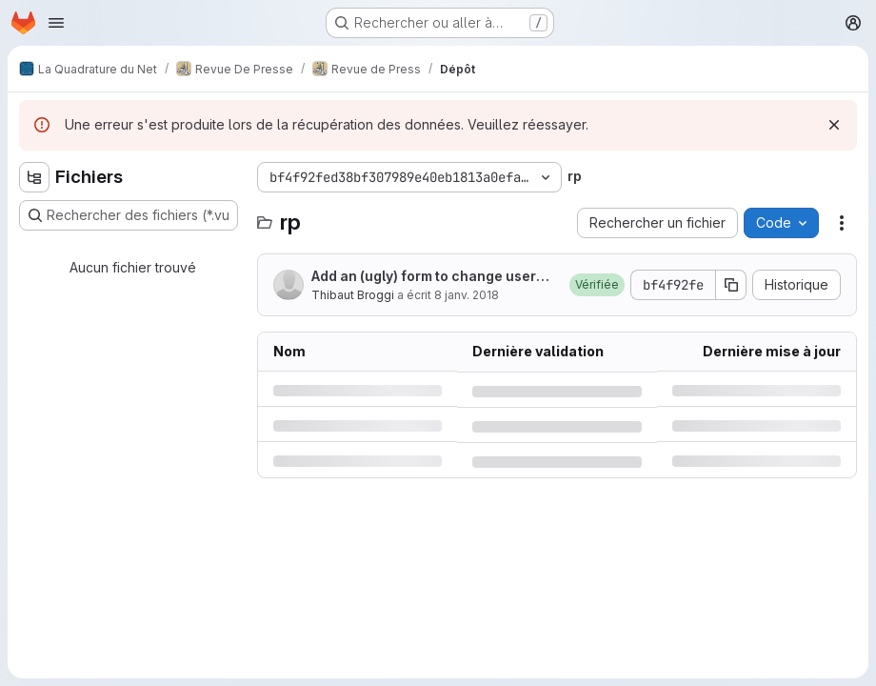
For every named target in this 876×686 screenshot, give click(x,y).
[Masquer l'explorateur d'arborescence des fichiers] (34, 177)
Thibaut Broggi (352, 295)
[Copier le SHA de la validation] (731, 285)
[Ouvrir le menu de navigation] (56, 23)
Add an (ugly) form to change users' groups (429, 277)
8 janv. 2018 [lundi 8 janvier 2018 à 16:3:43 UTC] (466, 295)
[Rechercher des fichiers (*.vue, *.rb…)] (128, 215)
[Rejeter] (834, 124)
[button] (597, 284)
